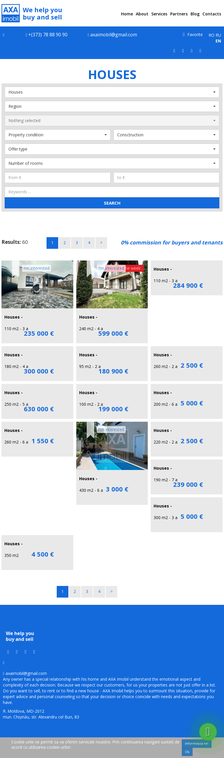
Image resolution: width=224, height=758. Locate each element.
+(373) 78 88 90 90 (47, 34)
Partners (179, 14)
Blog (195, 14)
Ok (187, 752)
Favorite (193, 34)
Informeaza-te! (196, 743)
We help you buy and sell (31, 13)
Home (127, 14)
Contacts (211, 14)
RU (218, 35)
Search (112, 203)
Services (159, 14)
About (142, 14)
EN (218, 41)
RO (211, 35)
